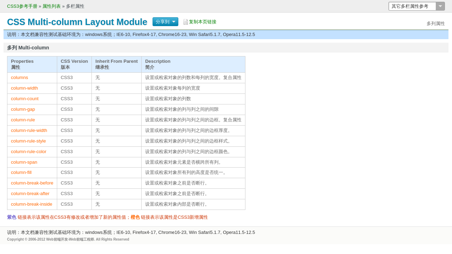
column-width (24, 88)
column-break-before (32, 183)
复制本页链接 (202, 21)
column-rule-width (29, 130)
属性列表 (51, 6)
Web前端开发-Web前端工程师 (70, 239)
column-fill (21, 172)
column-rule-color (28, 151)
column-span (24, 162)
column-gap (23, 109)
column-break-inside (31, 204)
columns (19, 77)
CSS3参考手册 (22, 6)
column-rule (23, 119)
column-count (24, 98)
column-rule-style (28, 141)
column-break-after (30, 193)
